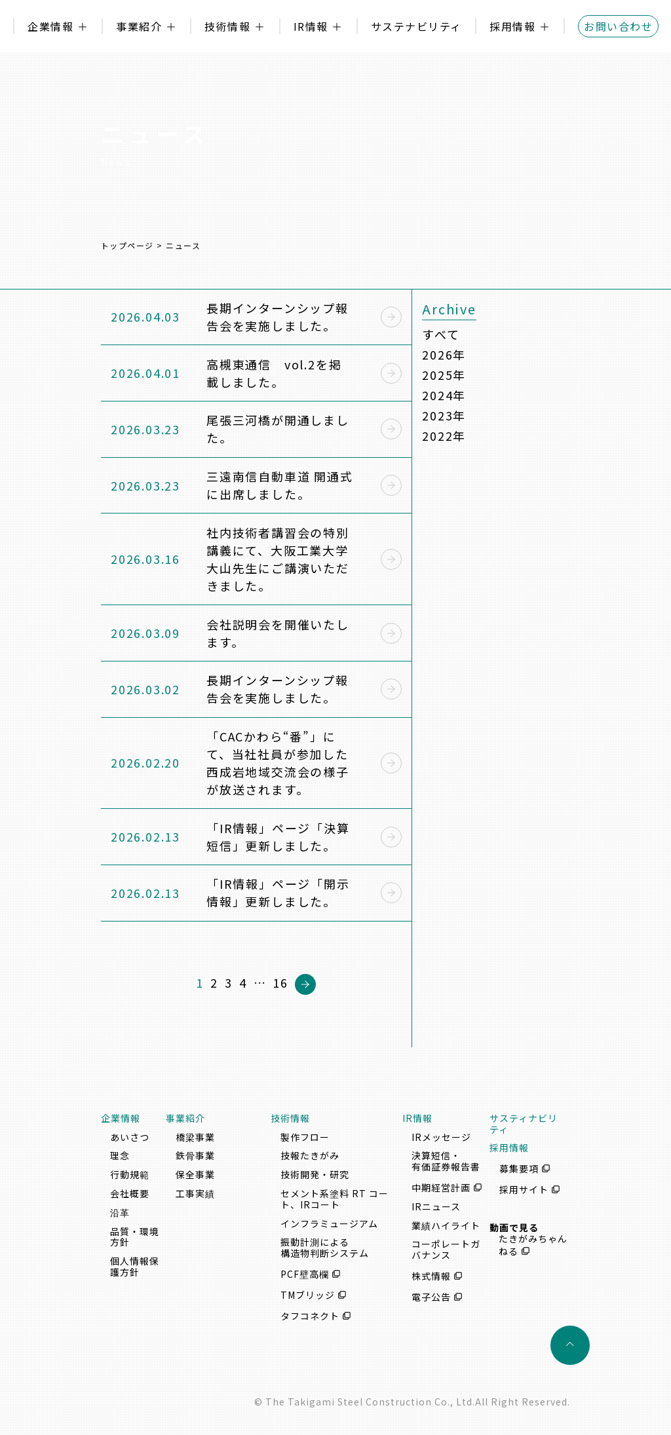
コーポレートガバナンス (446, 1249)
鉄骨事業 (195, 1155)
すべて (440, 334)
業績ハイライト (446, 1225)
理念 (120, 1155)
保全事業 (195, 1174)
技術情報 (227, 26)
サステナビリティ (416, 26)
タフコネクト (309, 1315)
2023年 (444, 415)
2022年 (444, 435)
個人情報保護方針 (134, 1266)
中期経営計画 (441, 1187)
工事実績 (195, 1193)
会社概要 (129, 1193)
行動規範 (129, 1174)
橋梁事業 (195, 1137)
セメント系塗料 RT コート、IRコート (334, 1199)
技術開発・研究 (314, 1174)
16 (280, 982)
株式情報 (431, 1275)
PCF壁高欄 (304, 1273)
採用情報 (512, 26)
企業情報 (50, 26)
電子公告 (431, 1296)
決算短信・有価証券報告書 (446, 1161)
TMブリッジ (307, 1294)
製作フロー (305, 1137)
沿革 (120, 1212)
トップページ (127, 245)
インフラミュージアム (329, 1223)
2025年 (444, 374)
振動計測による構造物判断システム (324, 1247)
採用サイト (523, 1189)
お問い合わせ (618, 26)
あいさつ (129, 1137)
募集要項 (519, 1168)
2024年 (444, 394)
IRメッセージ (441, 1137)
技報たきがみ (309, 1155)
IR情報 (311, 26)
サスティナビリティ (523, 1123)
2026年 (444, 354)
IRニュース (436, 1206)
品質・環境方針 (134, 1237)
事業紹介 (139, 26)
